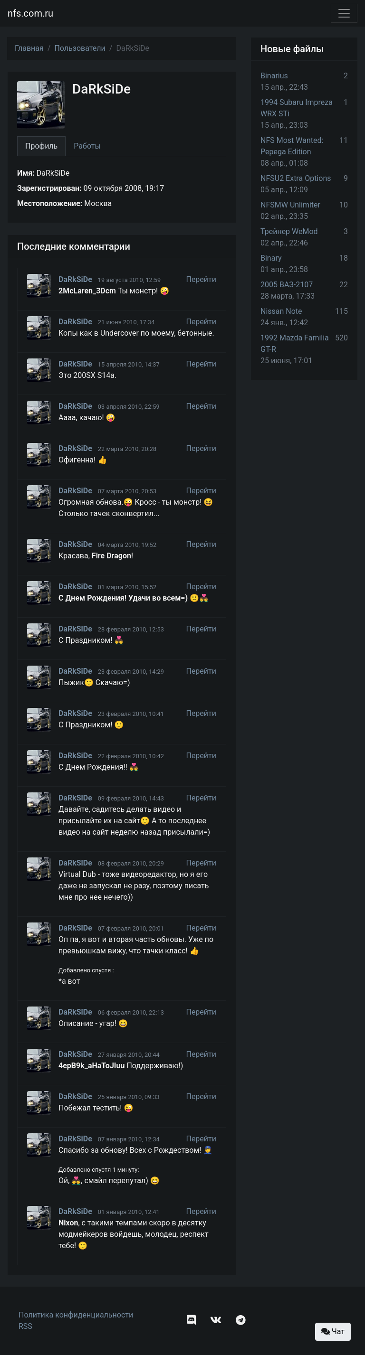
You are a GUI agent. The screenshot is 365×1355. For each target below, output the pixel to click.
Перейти (201, 279)
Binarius (274, 75)
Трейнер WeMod (289, 231)
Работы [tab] (87, 146)
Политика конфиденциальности (76, 1314)
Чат (333, 1331)
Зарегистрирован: (49, 188)
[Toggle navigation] (344, 13)
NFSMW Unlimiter (290, 204)
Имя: (26, 173)
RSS (25, 1326)
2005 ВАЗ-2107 (286, 284)
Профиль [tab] (41, 146)
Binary (271, 258)
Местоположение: (49, 203)
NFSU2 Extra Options (295, 178)
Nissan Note (281, 311)
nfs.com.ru (30, 13)
